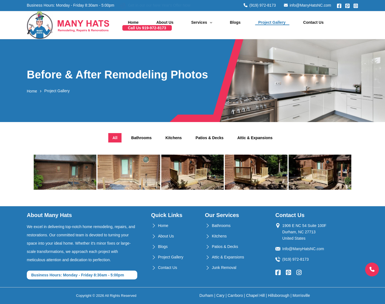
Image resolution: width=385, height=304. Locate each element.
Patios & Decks (225, 246)
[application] (211, 25)
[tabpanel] (192, 172)
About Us (174, 25)
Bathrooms (221, 225)
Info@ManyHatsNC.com (303, 249)
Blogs (230, 25)
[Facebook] (339, 5)
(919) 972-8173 (260, 5)
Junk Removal (224, 267)
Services (203, 25)
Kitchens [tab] (173, 138)
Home (149, 25)
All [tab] (114, 138)
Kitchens (219, 236)
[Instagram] (355, 5)
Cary (220, 295)
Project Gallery (259, 25)
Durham (206, 295)
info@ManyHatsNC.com (307, 5)
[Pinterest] (347, 5)
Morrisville (301, 295)
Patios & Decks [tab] (209, 138)
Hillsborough (278, 295)
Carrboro (235, 295)
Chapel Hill (255, 295)
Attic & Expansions (228, 257)
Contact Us (294, 25)
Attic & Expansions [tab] (255, 138)
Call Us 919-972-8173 (334, 25)
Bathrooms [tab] (141, 138)
